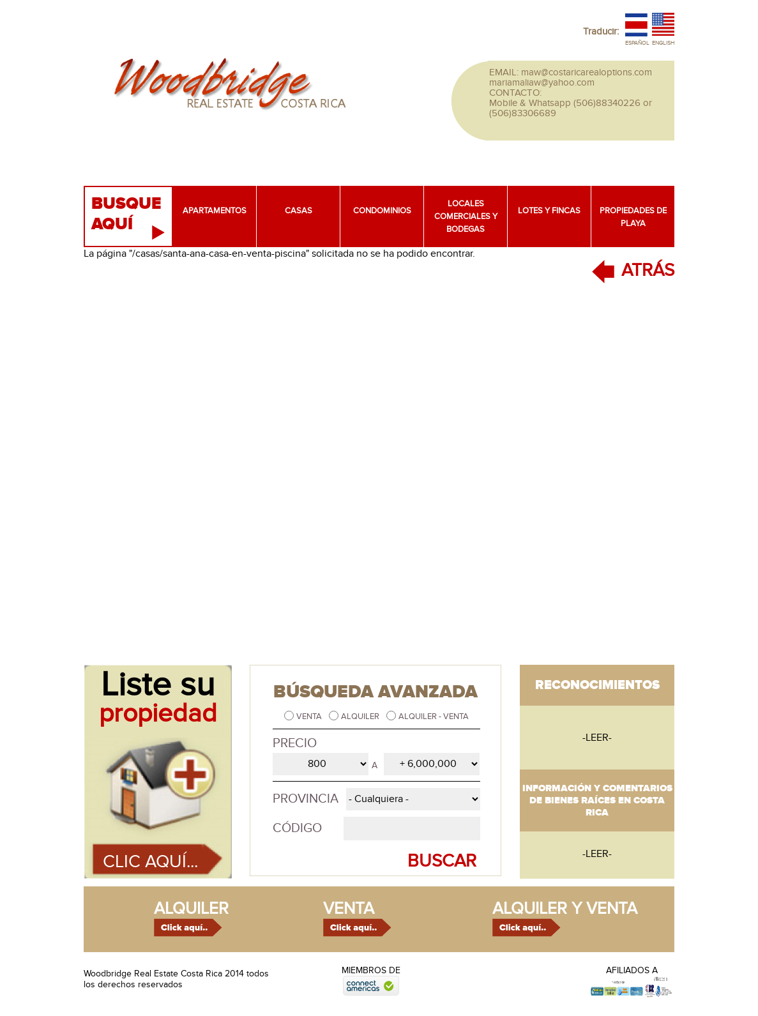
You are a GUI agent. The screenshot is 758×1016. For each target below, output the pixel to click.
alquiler (191, 908)
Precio (295, 743)
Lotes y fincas (549, 211)
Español (637, 43)
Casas (298, 211)
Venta (310, 716)
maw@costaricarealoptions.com (586, 72)
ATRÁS (647, 270)
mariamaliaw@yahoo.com (542, 82)
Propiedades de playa (633, 217)
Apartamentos (214, 211)
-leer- (597, 737)
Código (297, 828)
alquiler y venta (564, 908)
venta (348, 908)
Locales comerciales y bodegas (465, 216)
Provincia (305, 799)
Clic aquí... (150, 861)
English (663, 43)
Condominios (382, 211)
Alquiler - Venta (433, 716)
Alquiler (361, 716)
